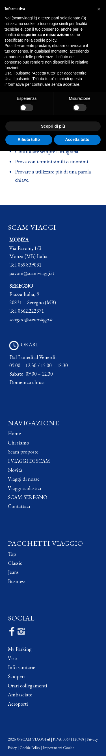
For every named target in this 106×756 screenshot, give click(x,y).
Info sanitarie (21, 667)
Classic (15, 563)
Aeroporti (18, 704)
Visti (13, 658)
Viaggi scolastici (24, 488)
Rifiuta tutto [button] (29, 139)
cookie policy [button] (45, 40)
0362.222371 (31, 311)
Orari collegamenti (27, 685)
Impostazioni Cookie (58, 747)
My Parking (20, 649)
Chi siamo (18, 442)
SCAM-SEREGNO (27, 497)
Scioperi (16, 676)
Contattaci (19, 506)
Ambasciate (20, 694)
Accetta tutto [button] (77, 139)
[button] (98, 8)
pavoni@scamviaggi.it (31, 273)
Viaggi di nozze (24, 479)
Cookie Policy (30, 747)
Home (14, 433)
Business (16, 581)
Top (12, 554)
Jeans (13, 572)
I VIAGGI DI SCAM (29, 461)
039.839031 (30, 264)
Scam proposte (23, 451)
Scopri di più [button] (53, 126)
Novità (15, 470)
